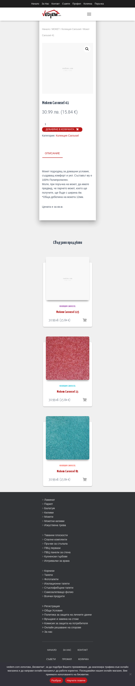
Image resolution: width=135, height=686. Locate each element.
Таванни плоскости (56, 534)
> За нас (47, 631)
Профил (77, 3)
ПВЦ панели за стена (57, 552)
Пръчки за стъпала (56, 543)
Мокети (48, 516)
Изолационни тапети (57, 583)
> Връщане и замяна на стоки (60, 618)
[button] (87, 49)
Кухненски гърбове (56, 556)
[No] (130, 674)
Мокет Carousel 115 (67, 312)
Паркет (48, 503)
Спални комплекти (55, 539)
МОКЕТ (56, 29)
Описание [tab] (52, 153)
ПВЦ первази (52, 547)
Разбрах (56, 680)
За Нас (45, 3)
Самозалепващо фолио (58, 591)
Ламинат (49, 499)
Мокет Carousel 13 (67, 391)
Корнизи (49, 570)
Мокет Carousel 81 (67, 471)
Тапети (48, 574)
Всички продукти (54, 595)
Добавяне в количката (60, 129)
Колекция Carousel (71, 29)
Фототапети (51, 579)
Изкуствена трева (55, 525)
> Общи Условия (52, 610)
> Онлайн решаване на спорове (61, 627)
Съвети (66, 3)
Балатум (49, 508)
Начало (35, 3)
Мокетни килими (54, 520)
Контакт (56, 3)
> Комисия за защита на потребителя (65, 623)
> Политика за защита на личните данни (67, 614)
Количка (88, 3)
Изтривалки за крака (57, 560)
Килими (49, 512)
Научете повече (76, 680)
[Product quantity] (47, 124)
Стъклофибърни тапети (58, 587)
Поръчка (99, 3)
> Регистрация (51, 605)
